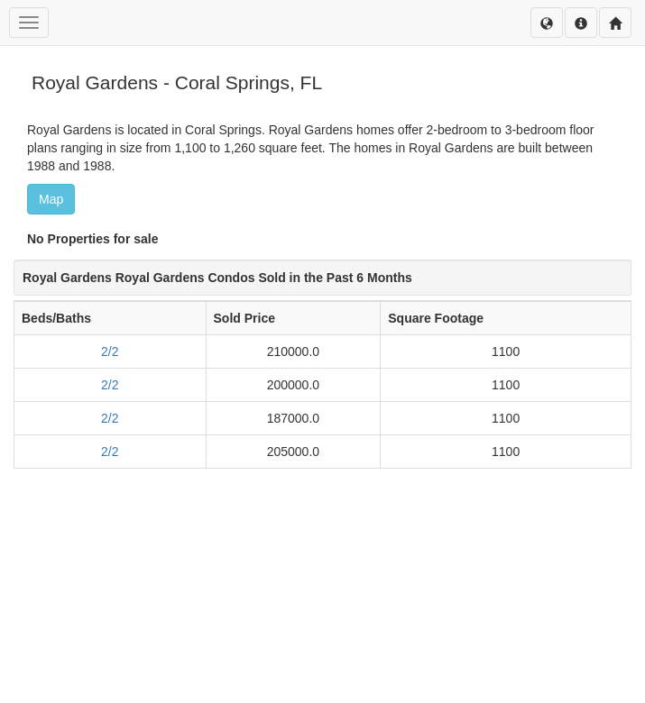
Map (51, 199)
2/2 (109, 351)
